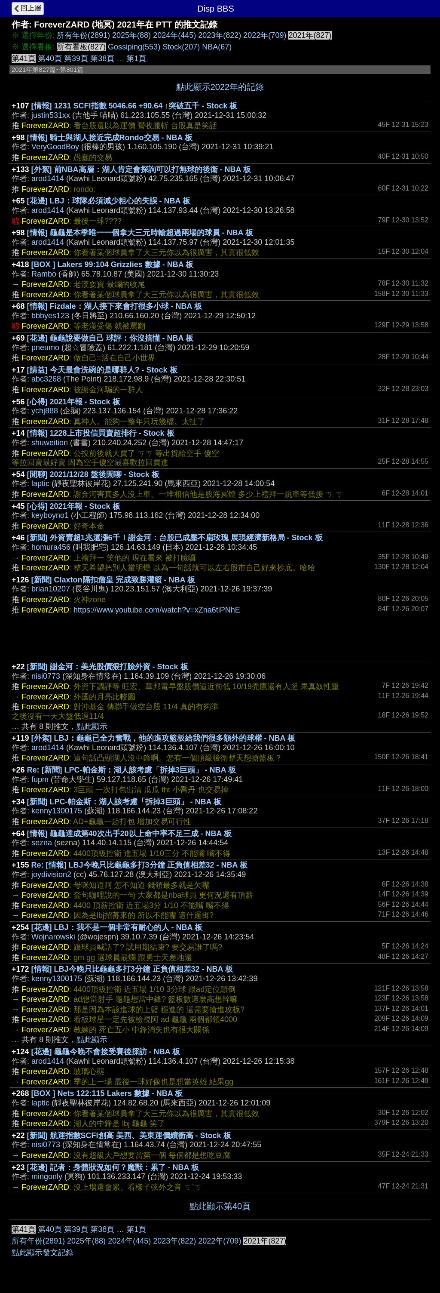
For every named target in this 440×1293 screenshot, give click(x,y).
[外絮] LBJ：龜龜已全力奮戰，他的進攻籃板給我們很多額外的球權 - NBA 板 (163, 738)
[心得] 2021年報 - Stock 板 (73, 401)
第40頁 (50, 58)
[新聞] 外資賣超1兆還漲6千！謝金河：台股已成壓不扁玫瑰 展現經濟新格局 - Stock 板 (175, 537)
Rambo (43, 274)
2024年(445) (174, 35)
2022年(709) (264, 35)
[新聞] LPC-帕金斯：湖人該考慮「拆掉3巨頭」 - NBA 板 (124, 801)
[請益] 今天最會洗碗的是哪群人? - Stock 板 (102, 370)
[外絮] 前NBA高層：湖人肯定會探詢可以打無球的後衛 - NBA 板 (141, 169)
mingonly (46, 1176)
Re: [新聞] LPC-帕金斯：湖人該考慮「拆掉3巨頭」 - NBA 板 (131, 770)
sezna (41, 842)
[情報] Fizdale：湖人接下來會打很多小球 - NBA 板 (114, 306)
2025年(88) (131, 35)
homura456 (50, 547)
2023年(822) (219, 35)
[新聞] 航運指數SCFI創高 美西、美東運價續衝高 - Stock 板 (129, 1135)
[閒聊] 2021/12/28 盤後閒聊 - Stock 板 (93, 474)
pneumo (45, 347)
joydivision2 (51, 874)
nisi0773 (45, 676)
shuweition (49, 442)
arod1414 (47, 178)
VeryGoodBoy (55, 146)
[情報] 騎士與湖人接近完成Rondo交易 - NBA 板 (109, 137)
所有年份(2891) (83, 35)
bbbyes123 (50, 315)
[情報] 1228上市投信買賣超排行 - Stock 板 (100, 433)
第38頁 (102, 58)
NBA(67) (217, 47)
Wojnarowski (53, 937)
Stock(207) (181, 47)
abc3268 (46, 379)
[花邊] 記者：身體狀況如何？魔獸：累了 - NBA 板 (113, 1167)
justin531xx (50, 115)
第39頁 (76, 58)
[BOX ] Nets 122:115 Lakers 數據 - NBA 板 (107, 1093)
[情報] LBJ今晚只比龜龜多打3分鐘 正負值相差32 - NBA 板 (132, 969)
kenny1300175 (56, 811)
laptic (40, 483)
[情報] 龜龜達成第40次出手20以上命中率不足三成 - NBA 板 (129, 833)
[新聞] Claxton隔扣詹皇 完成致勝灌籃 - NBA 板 (113, 580)
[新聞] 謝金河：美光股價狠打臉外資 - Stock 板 (107, 666)
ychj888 (44, 410)
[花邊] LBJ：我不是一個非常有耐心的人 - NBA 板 (116, 927)
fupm (40, 779)
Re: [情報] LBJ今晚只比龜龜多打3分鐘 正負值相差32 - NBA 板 (139, 865)
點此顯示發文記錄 (42, 1252)
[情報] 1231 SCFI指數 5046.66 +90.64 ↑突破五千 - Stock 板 (134, 106)
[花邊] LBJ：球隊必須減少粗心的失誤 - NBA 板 (108, 201)
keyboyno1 (50, 515)
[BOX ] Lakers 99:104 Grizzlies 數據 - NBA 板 (112, 264)
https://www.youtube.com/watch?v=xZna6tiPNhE (156, 610)
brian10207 (50, 589)
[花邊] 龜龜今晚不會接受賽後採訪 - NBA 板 (105, 1051)
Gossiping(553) (134, 47)
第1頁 (136, 58)
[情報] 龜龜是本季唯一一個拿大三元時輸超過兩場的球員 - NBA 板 (140, 232)
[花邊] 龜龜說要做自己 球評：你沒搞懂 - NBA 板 (110, 338)
